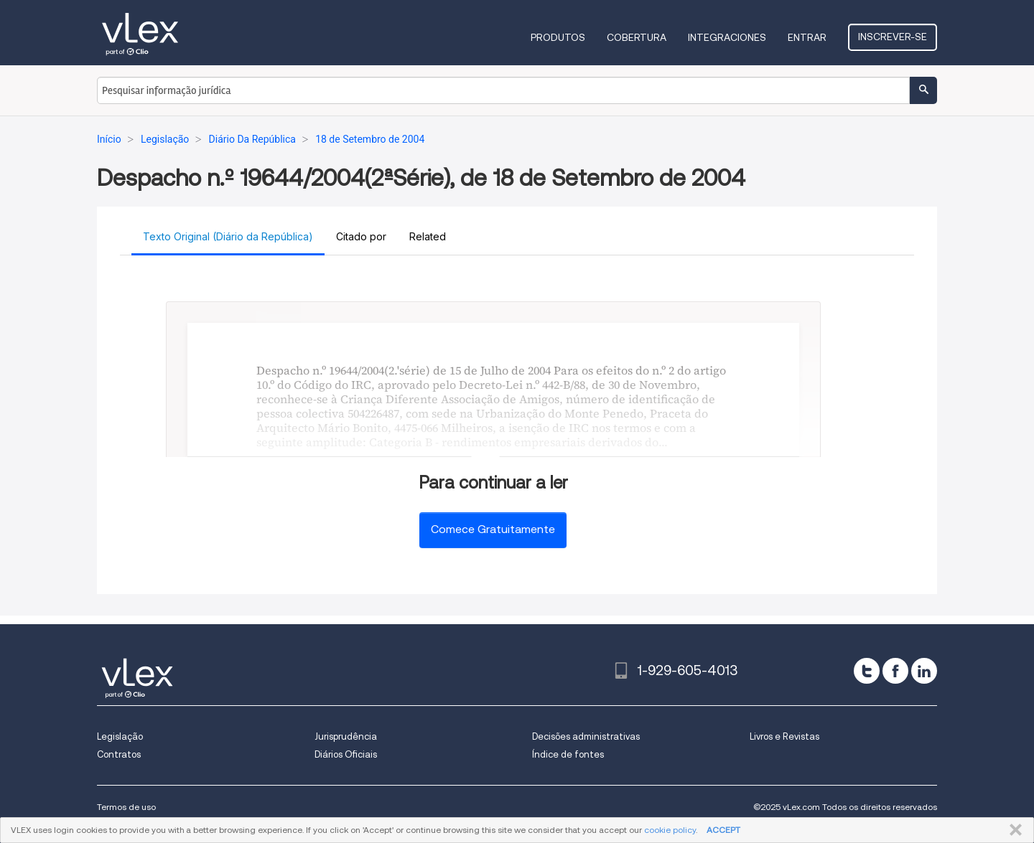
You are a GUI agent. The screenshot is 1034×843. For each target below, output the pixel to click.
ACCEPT (723, 829)
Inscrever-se (892, 36)
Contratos (119, 754)
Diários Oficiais (346, 754)
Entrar (807, 37)
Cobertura (636, 37)
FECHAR (1013, 830)
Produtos (558, 37)
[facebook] (895, 671)
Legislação (120, 736)
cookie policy (670, 829)
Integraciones (727, 37)
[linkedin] (924, 671)
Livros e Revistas (784, 736)
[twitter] (867, 671)
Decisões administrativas (586, 736)
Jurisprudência (346, 736)
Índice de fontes (568, 754)
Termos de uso (126, 806)
